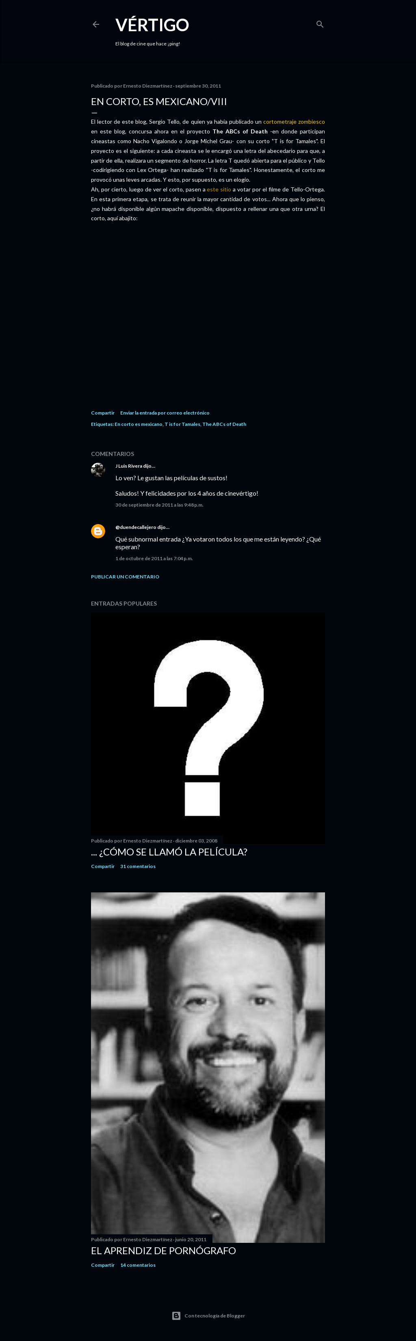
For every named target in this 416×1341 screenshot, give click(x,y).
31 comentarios (138, 866)
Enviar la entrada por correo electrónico (165, 413)
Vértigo (152, 25)
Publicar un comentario (125, 577)
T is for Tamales (182, 424)
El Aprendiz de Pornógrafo (163, 1250)
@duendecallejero (135, 527)
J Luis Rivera (128, 466)
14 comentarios (138, 1265)
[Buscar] (320, 22)
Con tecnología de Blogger (208, 1316)
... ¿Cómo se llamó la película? (169, 851)
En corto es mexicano (138, 424)
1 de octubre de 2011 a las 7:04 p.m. (154, 558)
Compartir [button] (103, 413)
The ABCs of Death (224, 424)
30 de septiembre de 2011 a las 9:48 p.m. (159, 505)
